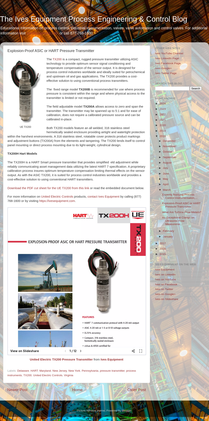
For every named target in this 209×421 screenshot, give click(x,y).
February (168, 230)
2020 (163, 125)
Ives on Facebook (166, 284)
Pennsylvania (90, 370)
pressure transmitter (112, 370)
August (167, 162)
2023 (163, 108)
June (166, 173)
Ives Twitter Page (166, 73)
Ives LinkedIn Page (167, 58)
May (165, 178)
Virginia (68, 375)
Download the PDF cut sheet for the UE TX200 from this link (48, 188)
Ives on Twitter (164, 289)
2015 (163, 254)
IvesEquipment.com (43, 33)
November (169, 146)
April (165, 184)
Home (77, 390)
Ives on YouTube (165, 279)
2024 (163, 103)
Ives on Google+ (165, 294)
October (168, 151)
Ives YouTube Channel (169, 53)
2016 (163, 248)
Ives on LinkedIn (165, 274)
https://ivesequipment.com (57, 201)
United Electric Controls (57, 196)
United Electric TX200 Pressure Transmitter (61, 359)
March (167, 189)
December (169, 140)
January (168, 236)
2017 (163, 243)
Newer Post (17, 390)
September (170, 157)
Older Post (136, 390)
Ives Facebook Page (168, 63)
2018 (163, 136)
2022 (163, 114)
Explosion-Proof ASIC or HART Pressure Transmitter (181, 205)
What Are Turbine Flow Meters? (181, 212)
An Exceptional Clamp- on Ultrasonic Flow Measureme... (178, 221)
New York (74, 370)
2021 (163, 119)
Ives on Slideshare (166, 299)
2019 (163, 130)
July (165, 168)
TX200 (57, 59)
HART (34, 370)
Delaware (23, 370)
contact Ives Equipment (103, 196)
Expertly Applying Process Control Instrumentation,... (179, 196)
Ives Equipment (112, 359)
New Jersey (59, 370)
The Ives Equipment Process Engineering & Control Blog (93, 19)
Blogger (126, 410)
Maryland (45, 370)
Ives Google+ (163, 68)
